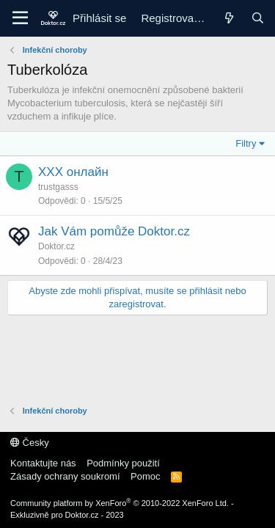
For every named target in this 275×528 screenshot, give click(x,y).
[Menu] (20, 18)
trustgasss (58, 187)
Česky (29, 442)
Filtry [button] (245, 143)
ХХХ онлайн (73, 172)
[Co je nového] (228, 18)
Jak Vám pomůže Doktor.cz (114, 231)
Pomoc (145, 476)
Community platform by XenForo (119, 503)
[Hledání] (257, 18)
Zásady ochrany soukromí (65, 476)
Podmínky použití (123, 463)
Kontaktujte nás (43, 463)
